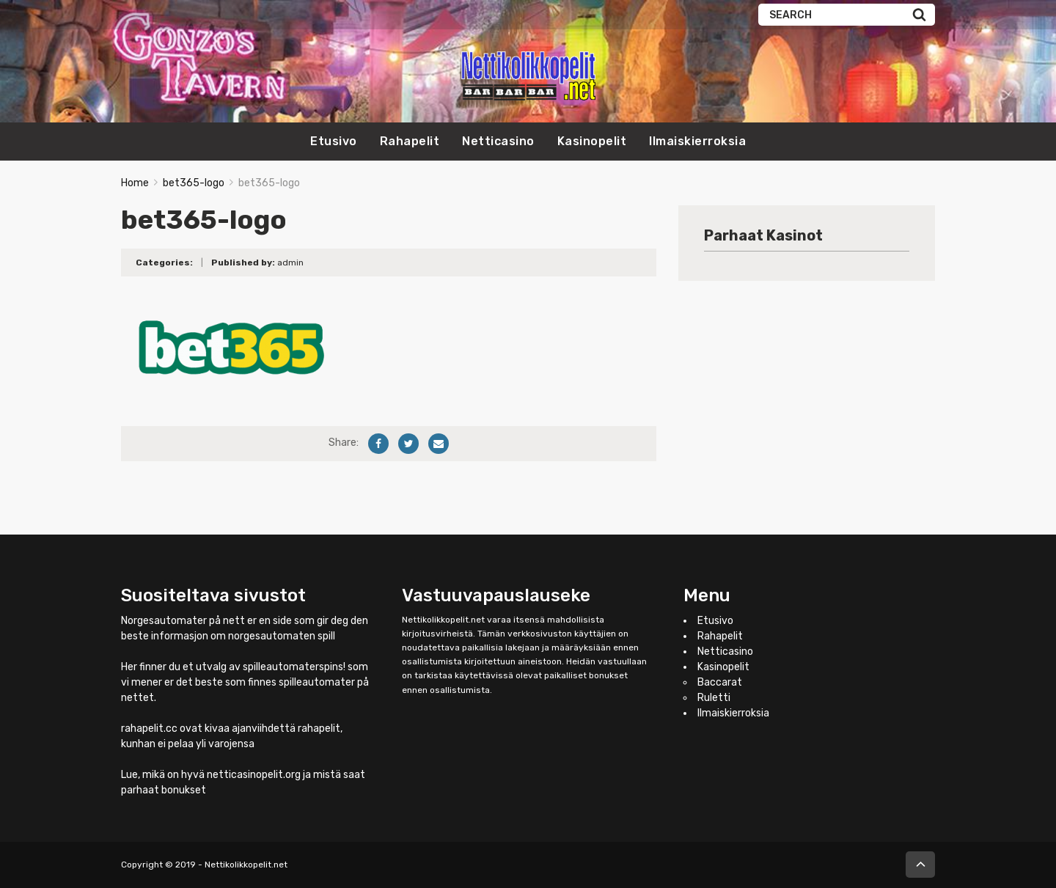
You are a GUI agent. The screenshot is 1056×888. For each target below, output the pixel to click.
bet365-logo (193, 183)
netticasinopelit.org (254, 774)
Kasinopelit (592, 141)
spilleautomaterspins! (294, 667)
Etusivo (333, 141)
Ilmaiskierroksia (697, 141)
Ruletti (713, 697)
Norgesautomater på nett (183, 620)
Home (135, 183)
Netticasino (498, 141)
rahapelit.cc (149, 728)
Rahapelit (410, 141)
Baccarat (719, 682)
